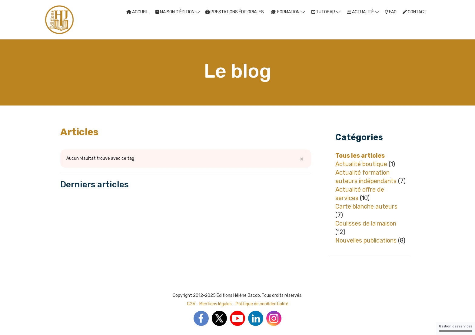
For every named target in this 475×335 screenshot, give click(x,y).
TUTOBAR (325, 12)
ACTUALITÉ (363, 12)
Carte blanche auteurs (366, 206)
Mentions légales (215, 304)
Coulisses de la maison (365, 223)
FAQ (391, 12)
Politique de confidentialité (262, 304)
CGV (191, 304)
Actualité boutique (361, 164)
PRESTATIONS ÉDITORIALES (234, 12)
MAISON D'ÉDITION (177, 12)
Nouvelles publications (366, 240)
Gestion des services (455, 328)
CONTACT (415, 12)
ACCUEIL (137, 12)
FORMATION (288, 12)
